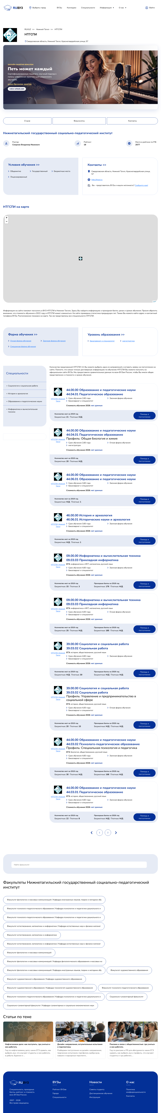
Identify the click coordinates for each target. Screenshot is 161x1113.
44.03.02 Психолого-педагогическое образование (103, 744)
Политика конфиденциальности (136, 1090)
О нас (121, 7)
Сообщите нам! (141, 185)
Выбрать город (39, 7)
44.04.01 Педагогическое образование (94, 394)
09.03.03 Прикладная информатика (92, 560)
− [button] (6, 222)
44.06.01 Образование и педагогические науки (101, 479)
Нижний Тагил (42, 29)
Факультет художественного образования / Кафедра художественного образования (44, 979)
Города (56, 1093)
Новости (95, 1082)
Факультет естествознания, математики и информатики (32, 935)
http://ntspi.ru (96, 179)
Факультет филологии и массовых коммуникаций (29, 952)
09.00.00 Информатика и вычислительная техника (103, 556)
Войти (152, 7)
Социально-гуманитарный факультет (126, 996)
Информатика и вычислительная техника (22, 410)
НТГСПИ (58, 29)
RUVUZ (28, 29)
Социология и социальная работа (23, 386)
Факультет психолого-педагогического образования (125, 988)
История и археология (18, 393)
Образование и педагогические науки (25, 401)
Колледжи (71, 7)
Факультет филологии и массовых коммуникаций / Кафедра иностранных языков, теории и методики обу (54, 899)
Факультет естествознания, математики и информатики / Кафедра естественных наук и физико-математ (54, 926)
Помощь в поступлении (144, 415)
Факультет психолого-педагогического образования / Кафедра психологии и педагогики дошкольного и (54, 908)
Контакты (130, 1096)
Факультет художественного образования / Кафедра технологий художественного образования (50, 988)
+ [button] (6, 218)
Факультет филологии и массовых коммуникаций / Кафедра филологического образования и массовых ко (54, 961)
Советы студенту (96, 1089)
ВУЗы (59, 7)
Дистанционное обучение (100, 1093)
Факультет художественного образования (129, 970)
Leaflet (155, 301)
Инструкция (94, 1097)
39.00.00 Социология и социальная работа (97, 644)
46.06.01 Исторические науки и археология (98, 519)
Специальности (88, 7)
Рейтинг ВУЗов (59, 1089)
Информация (106, 7)
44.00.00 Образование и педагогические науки (101, 390)
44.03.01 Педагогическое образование (94, 792)
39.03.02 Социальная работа (87, 648)
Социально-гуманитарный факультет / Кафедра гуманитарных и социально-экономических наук (50, 1005)
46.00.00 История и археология (89, 515)
